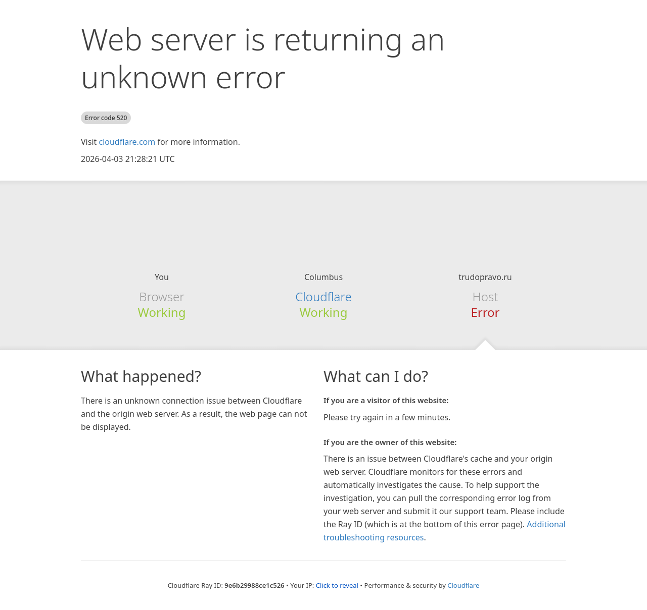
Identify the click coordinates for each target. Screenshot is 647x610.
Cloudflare (323, 296)
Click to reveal (337, 585)
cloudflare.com (127, 141)
